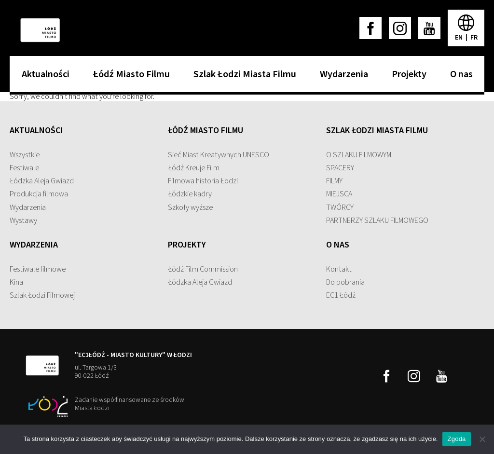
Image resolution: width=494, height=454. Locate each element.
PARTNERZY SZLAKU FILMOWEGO (377, 220)
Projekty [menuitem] (406, 77)
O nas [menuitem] (459, 77)
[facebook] (370, 28)
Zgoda (456, 438)
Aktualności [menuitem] (43, 77)
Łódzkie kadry (190, 194)
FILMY (334, 181)
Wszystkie (25, 155)
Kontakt (339, 269)
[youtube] (429, 28)
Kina (16, 282)
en (459, 37)
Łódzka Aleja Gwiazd (42, 181)
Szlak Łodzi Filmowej (42, 295)
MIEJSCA (339, 194)
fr (474, 37)
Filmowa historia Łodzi (203, 181)
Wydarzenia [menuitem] (341, 77)
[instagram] (400, 28)
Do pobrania (345, 282)
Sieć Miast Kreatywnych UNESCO (218, 155)
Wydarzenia (28, 207)
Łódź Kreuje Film (194, 168)
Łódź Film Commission (203, 269)
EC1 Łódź (341, 295)
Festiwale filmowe (38, 269)
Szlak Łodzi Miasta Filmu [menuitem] (242, 77)
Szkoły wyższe (190, 207)
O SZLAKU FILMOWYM (358, 155)
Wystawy (23, 220)
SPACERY (340, 168)
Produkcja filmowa (39, 194)
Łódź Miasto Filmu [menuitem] (129, 77)
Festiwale (24, 168)
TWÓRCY (340, 207)
